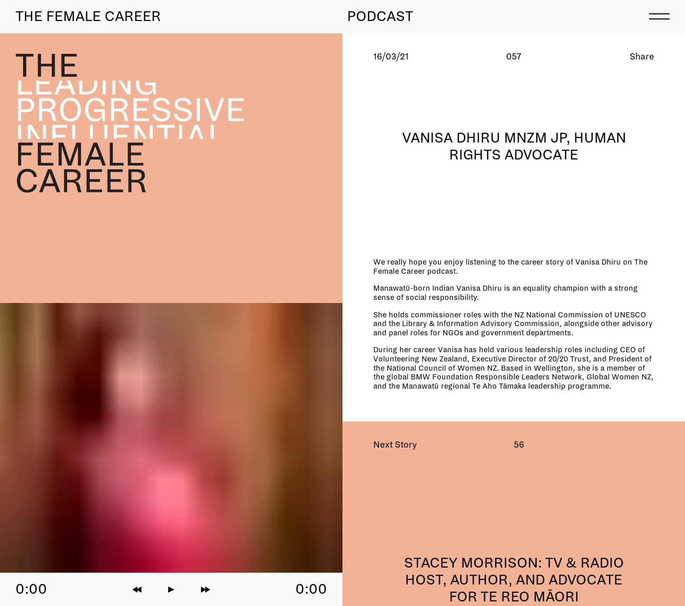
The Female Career (88, 16)
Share (642, 57)
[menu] (659, 15)
